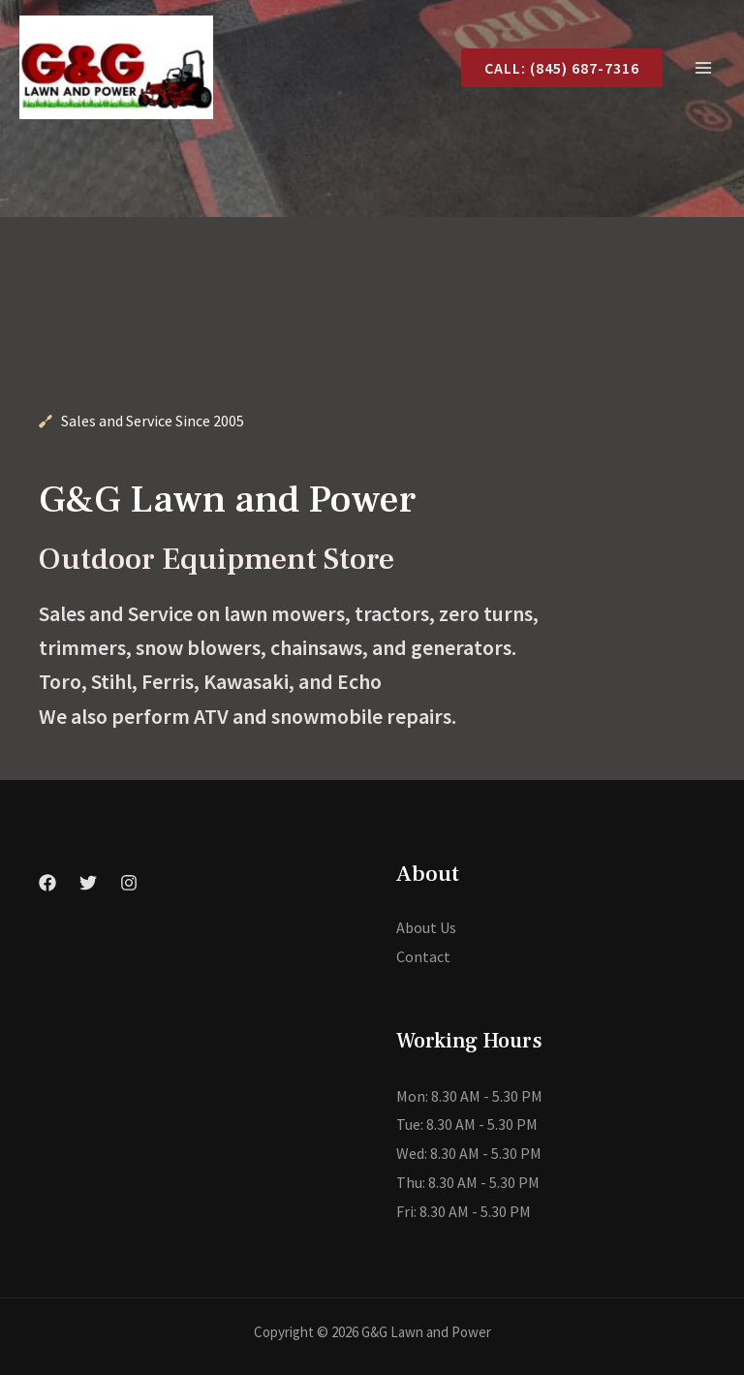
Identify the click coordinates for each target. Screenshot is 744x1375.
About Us (426, 927)
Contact (423, 956)
